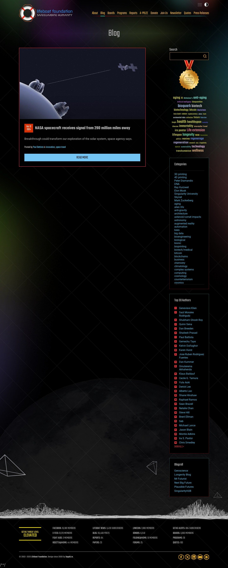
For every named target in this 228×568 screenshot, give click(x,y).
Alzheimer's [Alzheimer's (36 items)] (188, 98)
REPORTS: (97, 538)
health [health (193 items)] (181, 122)
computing (180, 272)
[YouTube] (200, 557)
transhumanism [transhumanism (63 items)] (183, 150)
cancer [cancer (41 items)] (184, 114)
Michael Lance (187, 425)
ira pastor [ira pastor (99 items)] (180, 130)
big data (179, 233)
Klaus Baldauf (187, 373)
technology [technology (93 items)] (198, 146)
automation (180, 226)
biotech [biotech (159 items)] (197, 106)
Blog (102, 13)
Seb (181, 421)
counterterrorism (183, 279)
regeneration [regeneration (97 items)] (180, 142)
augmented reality (184, 223)
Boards (111, 13)
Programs (122, 13)
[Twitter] (187, 557)
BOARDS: (176, 533)
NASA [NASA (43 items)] (197, 135)
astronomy (180, 220)
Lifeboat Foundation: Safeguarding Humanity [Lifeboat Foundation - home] (46, 13)
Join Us (164, 13)
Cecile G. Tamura (188, 378)
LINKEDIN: (137, 528)
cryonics (179, 282)
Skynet (178, 197)
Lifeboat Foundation (39, 557)
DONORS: (136, 533)
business (179, 259)
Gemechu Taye (187, 341)
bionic (177, 243)
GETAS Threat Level (30, 534)
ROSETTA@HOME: (60, 543)
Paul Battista (38, 147)
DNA (176, 183)
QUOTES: (176, 543)
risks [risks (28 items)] (197, 143)
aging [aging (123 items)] (176, 98)
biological (179, 239)
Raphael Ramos (188, 399)
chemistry (179, 262)
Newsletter (175, 13)
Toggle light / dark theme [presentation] (206, 5)
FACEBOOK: (57, 528)
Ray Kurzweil (181, 187)
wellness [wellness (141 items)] (198, 151)
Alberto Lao (185, 390)
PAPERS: (96, 543)
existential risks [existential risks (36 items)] (179, 118)
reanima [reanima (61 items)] (186, 138)
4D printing (180, 177)
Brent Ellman (186, 416)
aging (177, 203)
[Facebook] (181, 557)
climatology (180, 266)
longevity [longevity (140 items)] (188, 135)
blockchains (181, 256)
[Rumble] (206, 557)
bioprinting (180, 246)
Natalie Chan (186, 408)
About (95, 13)
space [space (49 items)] (177, 146)
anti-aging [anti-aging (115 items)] (200, 98)
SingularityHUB (182, 490)
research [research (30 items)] (192, 143)
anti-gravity (180, 210)
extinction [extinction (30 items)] (189, 118)
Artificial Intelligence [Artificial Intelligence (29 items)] (184, 102)
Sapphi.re (69, 557)
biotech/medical (183, 249)
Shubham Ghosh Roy (191, 319)
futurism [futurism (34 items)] (203, 118)
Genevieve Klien (188, 308)
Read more (82, 157)
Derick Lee (185, 386)
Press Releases (201, 13)
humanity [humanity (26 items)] (205, 122)
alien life (179, 207)
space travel (61, 147)
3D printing (180, 174)
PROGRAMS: (178, 538)
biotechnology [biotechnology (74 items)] (181, 110)
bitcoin (178, 253)
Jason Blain (185, 429)
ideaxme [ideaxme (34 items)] (175, 127)
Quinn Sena (185, 324)
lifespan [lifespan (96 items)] (177, 135)
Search (205, 56)
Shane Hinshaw (188, 395)
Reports (133, 13)
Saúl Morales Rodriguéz (186, 314)
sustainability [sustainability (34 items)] (186, 147)
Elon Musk (180, 190)
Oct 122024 (28, 128)
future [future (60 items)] (197, 117)
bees (177, 230)
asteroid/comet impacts (187, 216)
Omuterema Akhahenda (185, 368)
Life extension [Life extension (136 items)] (196, 130)
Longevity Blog (182, 474)
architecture (180, 213)
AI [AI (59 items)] (182, 98)
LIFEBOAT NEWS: (99, 528)
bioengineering (182, 236)
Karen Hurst (185, 350)
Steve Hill (184, 412)
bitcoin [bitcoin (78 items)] (192, 110)
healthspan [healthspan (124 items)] (194, 122)
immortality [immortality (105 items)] (186, 126)
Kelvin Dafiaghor (188, 345)
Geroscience (181, 470)
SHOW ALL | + (179, 447)
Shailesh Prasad (188, 332)
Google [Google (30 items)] (174, 122)
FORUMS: (136, 543)
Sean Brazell (186, 403)
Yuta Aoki (184, 382)
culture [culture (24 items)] (200, 114)
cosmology (180, 276)
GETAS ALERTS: (179, 528)
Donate (154, 13)
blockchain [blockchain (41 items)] (201, 110)
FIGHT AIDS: (57, 538)
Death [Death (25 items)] (204, 114)
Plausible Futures (184, 486)
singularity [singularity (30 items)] (202, 143)
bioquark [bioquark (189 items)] (184, 106)
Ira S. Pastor (186, 438)
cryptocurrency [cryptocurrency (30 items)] (193, 114)
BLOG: (95, 533)
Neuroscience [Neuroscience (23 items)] (204, 135)
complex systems (184, 269)
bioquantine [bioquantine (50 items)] (197, 101)
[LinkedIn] (193, 557)
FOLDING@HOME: (140, 538)
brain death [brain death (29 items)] (177, 114)
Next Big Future (182, 482)
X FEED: (56, 533)
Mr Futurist (180, 478)
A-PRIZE (144, 13)
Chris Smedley (187, 442)
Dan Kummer (186, 361)
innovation (50, 147)
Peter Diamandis (183, 180)
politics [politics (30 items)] (178, 139)
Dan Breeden (186, 328)
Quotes (187, 13)
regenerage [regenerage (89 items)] (197, 138)
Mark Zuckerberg (183, 200)
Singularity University (186, 193)
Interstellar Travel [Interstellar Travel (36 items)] (200, 126)
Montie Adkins (187, 433)
